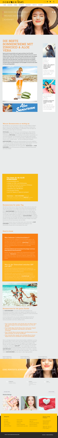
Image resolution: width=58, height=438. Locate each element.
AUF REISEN (6, 421)
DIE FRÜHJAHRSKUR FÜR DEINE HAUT (10, 408)
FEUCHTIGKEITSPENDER (33, 382)
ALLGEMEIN (10, 382)
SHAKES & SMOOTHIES (21, 424)
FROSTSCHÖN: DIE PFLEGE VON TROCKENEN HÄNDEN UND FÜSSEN (47, 407)
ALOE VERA (6, 419)
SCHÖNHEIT (9, 19)
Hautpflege (10, 383)
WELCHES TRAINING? (33, 424)
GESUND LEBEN (19, 421)
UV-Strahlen (14, 383)
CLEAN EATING (6, 424)
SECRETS (45, 58)
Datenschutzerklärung (49, 434)
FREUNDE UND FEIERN (13, 16)
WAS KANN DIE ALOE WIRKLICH (17, 12)
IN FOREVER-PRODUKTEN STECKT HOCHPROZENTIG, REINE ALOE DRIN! (28, 407)
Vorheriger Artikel (7, 391)
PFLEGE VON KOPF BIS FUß (32, 385)
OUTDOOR (31, 383)
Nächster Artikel (51, 391)
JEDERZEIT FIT (46, 60)
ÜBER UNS (31, 421)
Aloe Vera (14, 382)
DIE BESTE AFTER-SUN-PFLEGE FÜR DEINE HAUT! (48, 102)
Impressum (43, 434)
